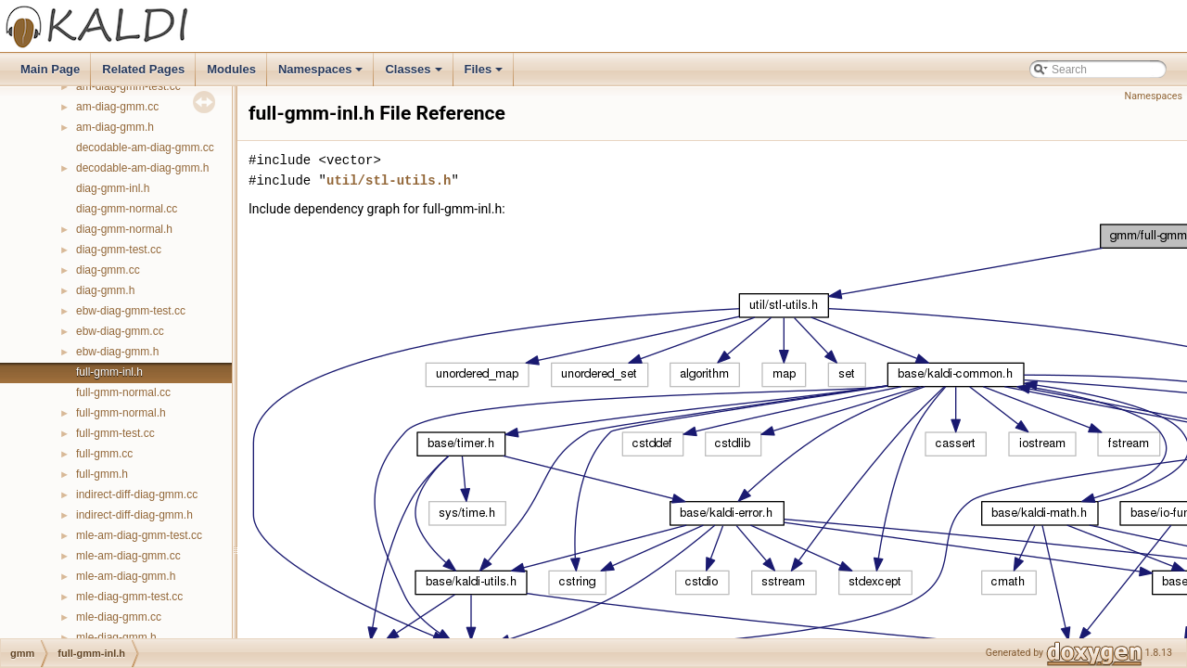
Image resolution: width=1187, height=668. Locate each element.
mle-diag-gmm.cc (118, 616)
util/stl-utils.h (388, 180)
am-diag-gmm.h (115, 127)
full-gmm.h (102, 474)
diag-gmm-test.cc (118, 249)
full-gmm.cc (104, 453)
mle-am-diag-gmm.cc (128, 555)
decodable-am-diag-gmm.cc (145, 147)
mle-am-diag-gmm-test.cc (139, 535)
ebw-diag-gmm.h (117, 351)
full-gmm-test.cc (115, 433)
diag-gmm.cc (108, 269)
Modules (231, 69)
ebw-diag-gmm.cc (120, 331)
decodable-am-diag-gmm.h (142, 167)
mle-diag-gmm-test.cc (129, 596)
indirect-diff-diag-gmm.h (134, 514)
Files (485, 74)
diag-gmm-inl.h (112, 188)
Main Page (50, 69)
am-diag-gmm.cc (117, 106)
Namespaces (322, 74)
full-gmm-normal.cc (123, 392)
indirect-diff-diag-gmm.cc (137, 494)
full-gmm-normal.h (121, 412)
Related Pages (143, 69)
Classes (414, 74)
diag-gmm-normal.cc (126, 208)
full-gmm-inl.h (109, 372)
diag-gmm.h (105, 290)
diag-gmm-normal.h (124, 229)
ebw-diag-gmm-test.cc (130, 310)
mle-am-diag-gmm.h (125, 576)
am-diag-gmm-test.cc (128, 86)
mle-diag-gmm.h (116, 637)
